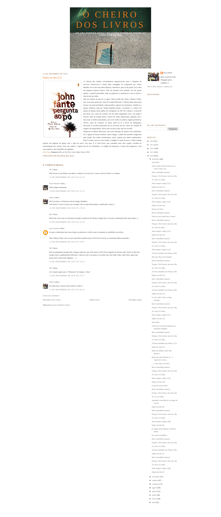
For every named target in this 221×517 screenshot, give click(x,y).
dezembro (156, 159)
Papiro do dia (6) (158, 472)
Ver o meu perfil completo (160, 87)
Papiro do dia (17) (158, 187)
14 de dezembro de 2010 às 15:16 (67, 191)
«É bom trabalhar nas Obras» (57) (164, 343)
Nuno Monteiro (55, 183)
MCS (51, 169)
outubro (155, 480)
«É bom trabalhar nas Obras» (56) (164, 450)
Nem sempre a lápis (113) (161, 231)
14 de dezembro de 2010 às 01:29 (67, 177)
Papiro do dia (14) (158, 275)
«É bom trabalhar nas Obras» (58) (164, 290)
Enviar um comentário (51, 296)
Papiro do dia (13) (158, 294)
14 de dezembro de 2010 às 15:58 (67, 208)
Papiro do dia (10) (158, 382)
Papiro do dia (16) (158, 205)
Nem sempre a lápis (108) (161, 468)
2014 (152, 141)
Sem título (155, 162)
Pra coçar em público (159, 435)
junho (154, 495)
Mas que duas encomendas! (162, 257)
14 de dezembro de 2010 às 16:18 (67, 222)
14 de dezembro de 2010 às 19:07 (67, 242)
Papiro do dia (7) (158, 454)
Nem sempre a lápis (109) (161, 421)
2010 (152, 156)
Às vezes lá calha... (159, 227)
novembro (156, 477)
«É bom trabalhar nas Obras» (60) (164, 253)
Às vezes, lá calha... (159, 180)
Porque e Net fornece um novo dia (164, 176)
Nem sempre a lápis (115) (161, 183)
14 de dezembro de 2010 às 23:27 (67, 275)
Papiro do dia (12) (52, 77)
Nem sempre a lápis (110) (161, 378)
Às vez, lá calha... (158, 397)
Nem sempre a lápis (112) (161, 249)
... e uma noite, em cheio (161, 363)
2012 (152, 148)
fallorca (52, 197)
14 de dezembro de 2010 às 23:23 (67, 261)
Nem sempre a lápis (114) (161, 202)
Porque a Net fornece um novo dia (164, 194)
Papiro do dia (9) (158, 407)
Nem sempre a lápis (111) (161, 315)
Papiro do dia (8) (158, 425)
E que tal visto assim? (160, 385)
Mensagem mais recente (52, 300)
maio (154, 499)
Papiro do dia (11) (158, 347)
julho (154, 491)
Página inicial (94, 300)
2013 (152, 145)
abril (154, 502)
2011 (152, 152)
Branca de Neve (157, 209)
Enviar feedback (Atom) (61, 305)
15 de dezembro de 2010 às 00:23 (67, 289)
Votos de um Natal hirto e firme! (163, 216)
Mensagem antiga (135, 300)
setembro (155, 484)
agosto (154, 488)
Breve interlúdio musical (161, 172)
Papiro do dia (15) (158, 235)
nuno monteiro (54, 228)
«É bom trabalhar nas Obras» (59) (164, 272)
